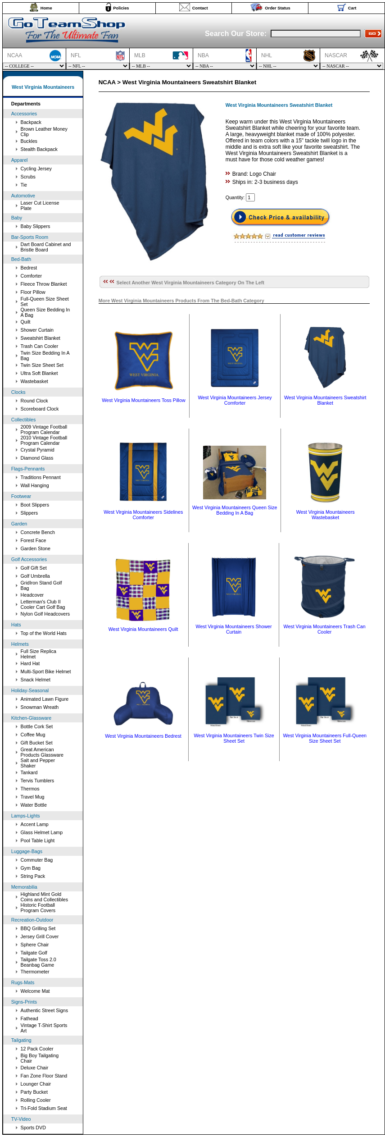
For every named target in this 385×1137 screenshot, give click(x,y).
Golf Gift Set (34, 568)
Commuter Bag (37, 860)
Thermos (30, 788)
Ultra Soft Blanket (39, 373)
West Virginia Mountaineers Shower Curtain (234, 629)
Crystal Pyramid (37, 449)
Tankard (29, 772)
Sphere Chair (35, 944)
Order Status (277, 8)
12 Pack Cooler (37, 1048)
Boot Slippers (35, 504)
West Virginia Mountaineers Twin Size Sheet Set (234, 738)
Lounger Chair (36, 1084)
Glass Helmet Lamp (42, 832)
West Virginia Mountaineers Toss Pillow (143, 400)
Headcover (32, 595)
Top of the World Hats (44, 633)
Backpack (31, 122)
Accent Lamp (35, 824)
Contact (200, 8)
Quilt (26, 321)
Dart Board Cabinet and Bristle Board (46, 247)
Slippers (29, 513)
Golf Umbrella (35, 576)
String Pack (33, 876)
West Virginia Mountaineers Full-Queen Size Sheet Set (325, 738)
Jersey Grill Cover (40, 936)
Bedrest (29, 267)
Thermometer (35, 971)
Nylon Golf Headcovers (45, 613)
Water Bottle (34, 805)
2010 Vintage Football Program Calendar (44, 440)
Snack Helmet (35, 679)
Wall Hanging (35, 485)
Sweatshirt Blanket (40, 338)
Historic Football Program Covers (38, 907)
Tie (24, 184)
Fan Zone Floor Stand (44, 1075)
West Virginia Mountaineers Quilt (143, 629)
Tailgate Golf (34, 952)
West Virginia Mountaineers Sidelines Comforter (143, 514)
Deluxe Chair (35, 1067)
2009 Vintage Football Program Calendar (44, 429)
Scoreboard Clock (40, 408)
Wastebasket (34, 381)
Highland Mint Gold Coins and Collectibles (44, 896)
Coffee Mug (33, 734)
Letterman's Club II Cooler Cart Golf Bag (43, 604)
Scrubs (28, 176)
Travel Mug (33, 796)
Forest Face (33, 540)
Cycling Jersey (36, 168)
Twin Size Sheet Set (42, 365)
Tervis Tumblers (37, 780)
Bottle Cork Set (37, 726)
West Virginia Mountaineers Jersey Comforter (235, 400)
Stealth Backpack (39, 149)
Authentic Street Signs (44, 1010)
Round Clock (34, 400)
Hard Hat (30, 663)
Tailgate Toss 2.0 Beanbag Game (38, 962)
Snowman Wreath (40, 707)
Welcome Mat (35, 991)
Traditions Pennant (41, 477)
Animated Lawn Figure (45, 699)
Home (46, 8)
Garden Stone (35, 548)
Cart (352, 8)
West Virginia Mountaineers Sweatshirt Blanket (325, 400)
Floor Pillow (33, 292)
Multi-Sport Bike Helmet (46, 671)
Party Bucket (34, 1092)
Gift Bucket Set (37, 742)
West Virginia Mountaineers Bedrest (143, 736)
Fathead (29, 1018)
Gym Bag (31, 868)
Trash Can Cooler (40, 346)
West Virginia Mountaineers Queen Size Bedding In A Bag (234, 510)
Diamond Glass (37, 458)
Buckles (29, 141)
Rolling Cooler (36, 1100)
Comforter (31, 276)
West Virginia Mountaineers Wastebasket (325, 514)
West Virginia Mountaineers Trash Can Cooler (325, 629)
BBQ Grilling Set (38, 928)
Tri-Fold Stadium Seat (44, 1108)
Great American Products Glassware (42, 752)
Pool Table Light (38, 840)
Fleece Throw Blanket (44, 284)
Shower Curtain (37, 330)
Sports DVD (33, 1127)
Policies (121, 8)
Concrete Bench (38, 532)
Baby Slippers (35, 226)
